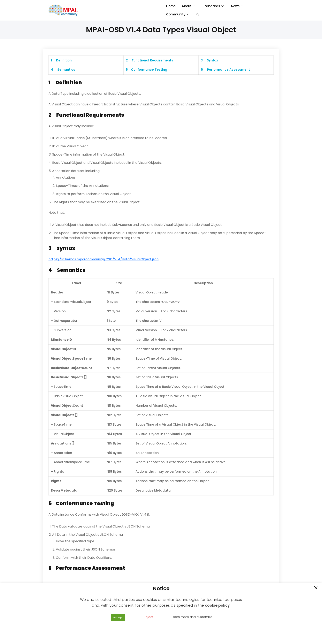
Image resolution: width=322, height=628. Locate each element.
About (188, 6)
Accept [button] (118, 617)
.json (155, 259)
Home (170, 6)
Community (177, 14)
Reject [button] (148, 617)
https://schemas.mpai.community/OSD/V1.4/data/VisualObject (100, 259)
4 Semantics (63, 69)
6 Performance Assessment (225, 69)
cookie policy (217, 605)
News (236, 6)
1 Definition (61, 60)
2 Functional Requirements (149, 60)
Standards (212, 6)
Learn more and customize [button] (192, 617)
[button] (197, 14)
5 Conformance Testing (146, 69)
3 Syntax (209, 60)
